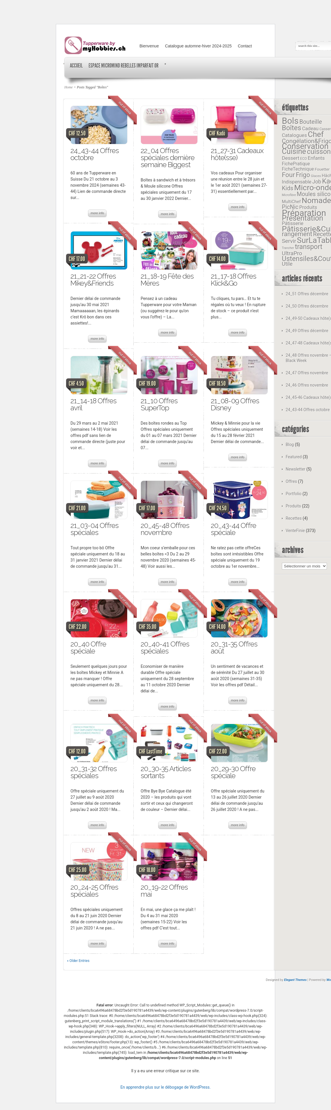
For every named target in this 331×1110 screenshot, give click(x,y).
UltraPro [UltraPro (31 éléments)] (292, 253)
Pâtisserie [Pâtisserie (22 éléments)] (293, 223)
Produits (293, 506)
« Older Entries (78, 961)
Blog (290, 444)
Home (68, 87)
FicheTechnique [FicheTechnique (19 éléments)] (298, 169)
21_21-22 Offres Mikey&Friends (93, 279)
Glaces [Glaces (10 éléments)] (316, 176)
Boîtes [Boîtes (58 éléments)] (291, 128)
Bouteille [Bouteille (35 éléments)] (310, 121)
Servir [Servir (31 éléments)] (289, 241)
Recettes (294, 518)
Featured (294, 456)
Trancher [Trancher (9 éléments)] (288, 248)
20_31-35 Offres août (234, 647)
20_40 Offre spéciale (88, 647)
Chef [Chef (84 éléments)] (316, 134)
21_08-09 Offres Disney (235, 404)
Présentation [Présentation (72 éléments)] (302, 218)
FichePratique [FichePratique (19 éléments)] (296, 164)
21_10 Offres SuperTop (159, 404)
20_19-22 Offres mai (164, 890)
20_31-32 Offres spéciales (93, 772)
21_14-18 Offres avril (93, 404)
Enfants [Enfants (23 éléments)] (316, 158)
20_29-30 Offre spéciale (233, 772)
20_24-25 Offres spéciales (94, 890)
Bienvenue (149, 46)
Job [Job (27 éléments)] (316, 182)
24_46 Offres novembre (307, 385)
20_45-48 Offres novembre (165, 529)
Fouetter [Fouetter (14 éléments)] (322, 169)
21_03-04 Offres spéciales (94, 529)
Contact (245, 46)
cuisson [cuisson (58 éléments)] (319, 151)
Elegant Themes (295, 980)
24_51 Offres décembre (307, 293)
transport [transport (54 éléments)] (309, 247)
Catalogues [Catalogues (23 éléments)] (294, 135)
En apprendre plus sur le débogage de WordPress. (165, 1087)
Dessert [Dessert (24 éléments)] (290, 158)
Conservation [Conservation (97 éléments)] (305, 146)
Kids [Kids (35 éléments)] (287, 188)
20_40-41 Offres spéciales (165, 647)
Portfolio (293, 493)
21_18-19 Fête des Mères (167, 279)
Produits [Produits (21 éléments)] (308, 207)
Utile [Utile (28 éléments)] (287, 264)
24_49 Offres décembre (307, 330)
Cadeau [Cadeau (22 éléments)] (310, 128)
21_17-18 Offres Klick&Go (233, 279)
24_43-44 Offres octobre (94, 154)
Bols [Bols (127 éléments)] (290, 121)
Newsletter (295, 469)
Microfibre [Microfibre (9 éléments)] (289, 195)
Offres (291, 481)
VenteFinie (295, 530)
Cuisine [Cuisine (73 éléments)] (294, 151)
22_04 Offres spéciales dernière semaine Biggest (167, 157)
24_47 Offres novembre (307, 372)
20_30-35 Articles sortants (166, 772)
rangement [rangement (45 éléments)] (297, 234)
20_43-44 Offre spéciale (233, 529)
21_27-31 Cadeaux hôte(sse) (237, 154)
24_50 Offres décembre (307, 306)
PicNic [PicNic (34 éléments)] (290, 207)
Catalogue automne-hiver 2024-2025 (198, 46)
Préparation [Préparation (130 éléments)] (304, 213)
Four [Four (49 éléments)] (288, 175)
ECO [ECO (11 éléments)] (303, 159)
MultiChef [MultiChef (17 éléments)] (291, 201)
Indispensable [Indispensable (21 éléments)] (296, 182)
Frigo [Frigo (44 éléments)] (303, 175)
